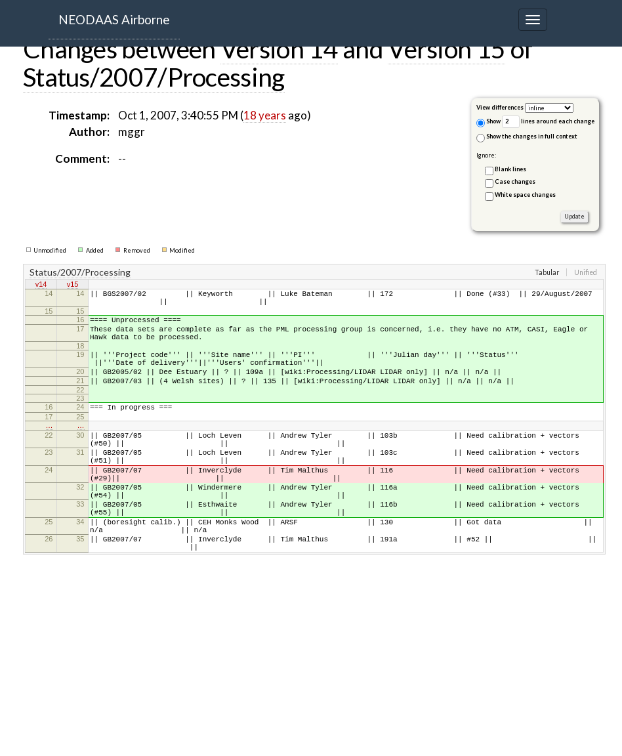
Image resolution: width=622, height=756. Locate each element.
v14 (41, 285)
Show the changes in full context (526, 137)
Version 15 (446, 48)
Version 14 (279, 48)
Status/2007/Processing (154, 77)
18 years (264, 115)
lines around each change (548, 122)
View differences (500, 107)
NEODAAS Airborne (114, 19)
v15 (73, 285)
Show (488, 122)
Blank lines (510, 169)
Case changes (515, 181)
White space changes (525, 194)
